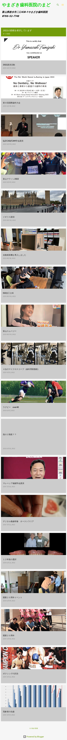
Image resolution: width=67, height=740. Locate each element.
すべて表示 (6, 34)
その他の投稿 (33, 728)
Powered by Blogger (33, 737)
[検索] (57, 5)
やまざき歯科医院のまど (26, 4)
